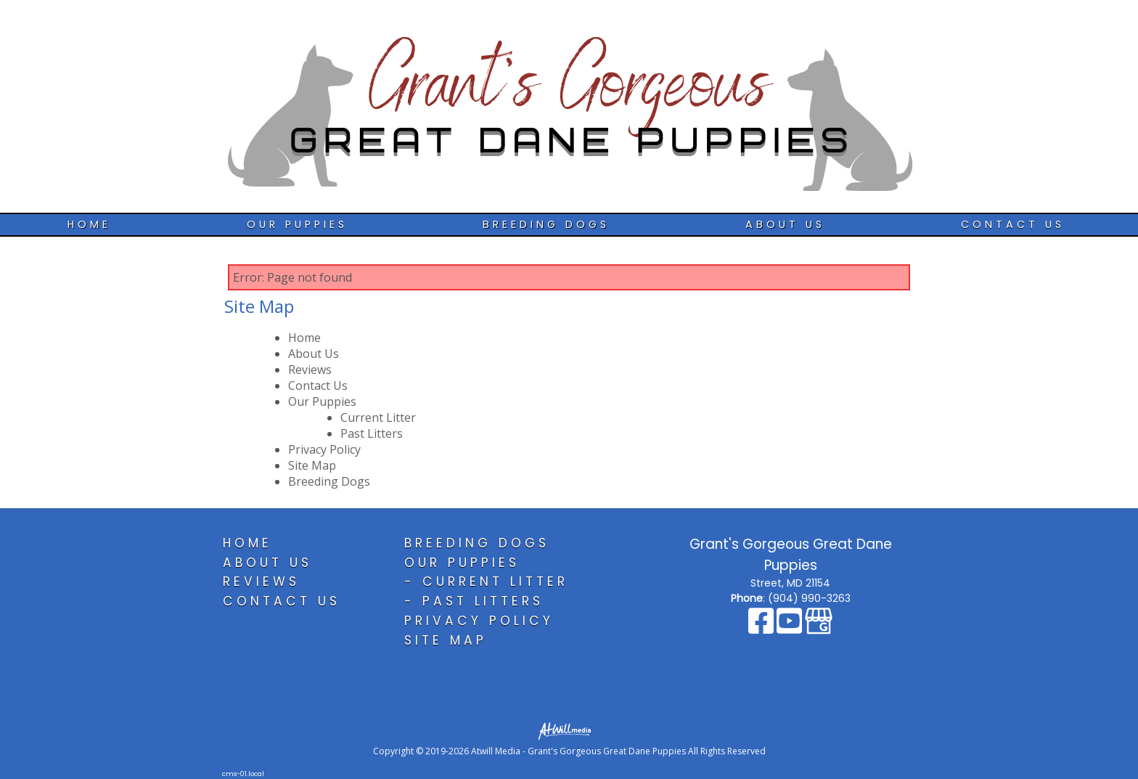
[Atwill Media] (569, 730)
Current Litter (378, 417)
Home (89, 224)
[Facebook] (762, 628)
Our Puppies (297, 224)
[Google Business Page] (818, 628)
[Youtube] (791, 628)
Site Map (312, 465)
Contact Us (1013, 224)
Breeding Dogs (546, 224)
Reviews (310, 370)
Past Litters (371, 433)
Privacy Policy (324, 449)
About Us (785, 224)
